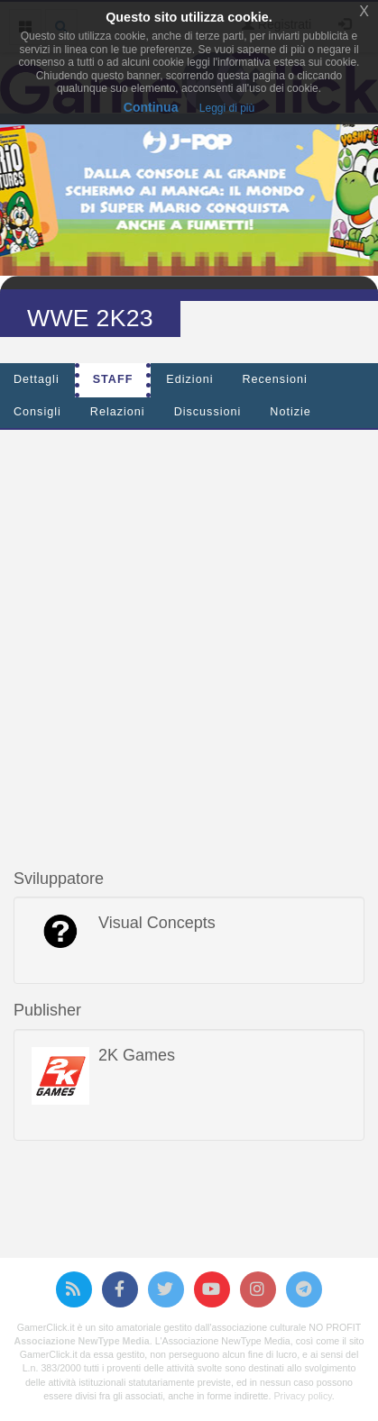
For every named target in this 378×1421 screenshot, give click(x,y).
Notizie (290, 411)
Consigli (37, 411)
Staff (113, 379)
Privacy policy (302, 1395)
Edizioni (189, 379)
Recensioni (274, 379)
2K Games (136, 1055)
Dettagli (37, 379)
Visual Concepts (157, 923)
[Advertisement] (189, 632)
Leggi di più (226, 108)
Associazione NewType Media (82, 1340)
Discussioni (208, 411)
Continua (151, 107)
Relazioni (117, 411)
